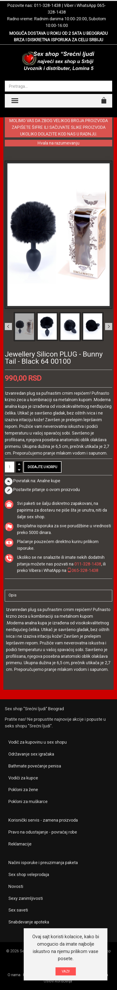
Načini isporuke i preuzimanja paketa (43, 862)
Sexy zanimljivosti (25, 898)
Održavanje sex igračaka (31, 754)
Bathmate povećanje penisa (34, 765)
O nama (14, 975)
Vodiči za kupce (23, 777)
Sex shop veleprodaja (28, 874)
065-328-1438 (82, 570)
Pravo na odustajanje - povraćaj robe (42, 832)
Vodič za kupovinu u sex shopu (37, 742)
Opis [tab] (13, 595)
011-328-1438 (47, 5)
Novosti (15, 886)
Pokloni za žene (23, 789)
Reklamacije (20, 843)
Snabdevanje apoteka (28, 921)
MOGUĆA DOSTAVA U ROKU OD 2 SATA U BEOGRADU (58, 33)
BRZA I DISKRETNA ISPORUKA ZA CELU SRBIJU (58, 39)
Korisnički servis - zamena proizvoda (43, 820)
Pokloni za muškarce (28, 801)
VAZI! (66, 973)
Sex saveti (18, 909)
